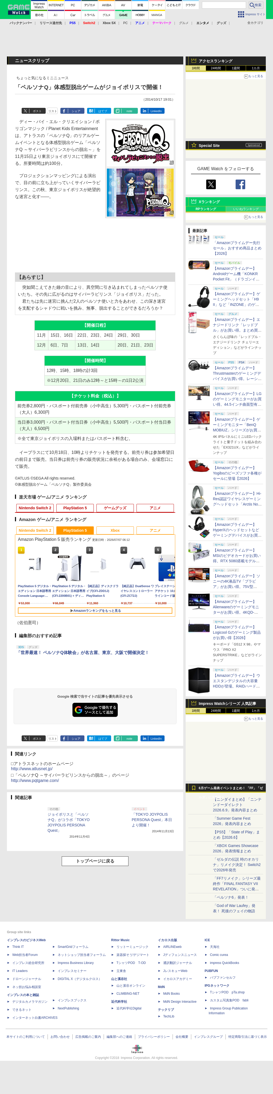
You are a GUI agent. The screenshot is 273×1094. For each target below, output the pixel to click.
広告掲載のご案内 (88, 1037)
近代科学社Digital (128, 1008)
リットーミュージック (132, 947)
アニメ (155, 508)
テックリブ (166, 1010)
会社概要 (182, 1037)
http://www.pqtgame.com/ (35, 780)
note (129, 111)
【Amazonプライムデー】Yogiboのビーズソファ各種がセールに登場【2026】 (237, 473)
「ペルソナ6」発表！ (231, 897)
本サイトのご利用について (25, 1037)
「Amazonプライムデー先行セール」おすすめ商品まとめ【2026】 (237, 248)
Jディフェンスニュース (180, 955)
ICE (207, 940)
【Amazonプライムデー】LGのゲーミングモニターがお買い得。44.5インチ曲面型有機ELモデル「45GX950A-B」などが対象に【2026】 (237, 404)
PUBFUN (211, 971)
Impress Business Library (76, 963)
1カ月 (256, 68)
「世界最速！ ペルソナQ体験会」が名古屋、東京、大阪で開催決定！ (82, 652)
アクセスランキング (215, 61)
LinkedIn (156, 111)
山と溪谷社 (119, 979)
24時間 (216, 68)
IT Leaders (20, 971)
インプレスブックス (72, 1000)
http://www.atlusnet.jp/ (32, 768)
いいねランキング (246, 209)
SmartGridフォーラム (73, 947)
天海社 (215, 947)
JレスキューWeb (175, 971)
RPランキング (206, 209)
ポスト (37, 111)
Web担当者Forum (25, 955)
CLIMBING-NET (127, 994)
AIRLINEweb (172, 947)
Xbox (115, 530)
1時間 (196, 68)
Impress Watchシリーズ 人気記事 (227, 703)
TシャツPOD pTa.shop (227, 992)
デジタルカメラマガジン (30, 1002)
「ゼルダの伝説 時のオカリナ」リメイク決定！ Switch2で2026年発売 (237, 864)
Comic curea (219, 955)
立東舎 (121, 971)
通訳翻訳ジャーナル (177, 963)
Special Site (209, 145)
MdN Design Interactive (180, 1002)
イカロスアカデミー (177, 979)
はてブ (102, 111)
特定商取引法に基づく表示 (247, 1037)
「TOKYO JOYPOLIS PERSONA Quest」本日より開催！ (152, 819)
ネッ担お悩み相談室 (26, 987)
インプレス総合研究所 (28, 963)
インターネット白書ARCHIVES (34, 1018)
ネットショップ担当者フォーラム (82, 955)
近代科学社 (119, 1002)
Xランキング (209, 202)
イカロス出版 (167, 940)
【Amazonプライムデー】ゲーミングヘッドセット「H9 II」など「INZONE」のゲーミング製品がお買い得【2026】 (236, 304)
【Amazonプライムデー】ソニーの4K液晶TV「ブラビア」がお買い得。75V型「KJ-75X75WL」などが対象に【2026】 (237, 586)
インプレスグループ (208, 1037)
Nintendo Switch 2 (35, 508)
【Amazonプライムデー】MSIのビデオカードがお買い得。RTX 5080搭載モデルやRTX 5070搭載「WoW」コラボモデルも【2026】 (237, 561)
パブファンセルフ (223, 977)
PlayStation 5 (75, 508)
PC (125, 23)
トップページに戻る (95, 861)
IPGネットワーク (217, 985)
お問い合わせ (60, 1037)
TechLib (168, 1016)
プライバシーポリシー (154, 1037)
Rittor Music (120, 940)
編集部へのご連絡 (119, 1037)
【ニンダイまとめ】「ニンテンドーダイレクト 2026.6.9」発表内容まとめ (237, 804)
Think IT (18, 947)
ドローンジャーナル (26, 979)
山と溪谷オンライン (130, 985)
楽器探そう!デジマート (132, 955)
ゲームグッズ (115, 508)
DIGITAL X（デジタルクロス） (80, 979)
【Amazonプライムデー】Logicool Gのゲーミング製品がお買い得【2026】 (237, 632)
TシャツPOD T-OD (131, 963)
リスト (52, 111)
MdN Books (171, 994)
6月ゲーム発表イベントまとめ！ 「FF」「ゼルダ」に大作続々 (231, 789)
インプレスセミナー (72, 971)
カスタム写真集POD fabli (229, 1000)
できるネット (22, 1010)
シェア (76, 111)
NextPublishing (68, 1008)
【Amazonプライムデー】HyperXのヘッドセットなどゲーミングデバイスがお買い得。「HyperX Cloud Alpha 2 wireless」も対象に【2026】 (237, 535)
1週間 (236, 68)
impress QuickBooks (224, 963)
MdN (161, 987)
